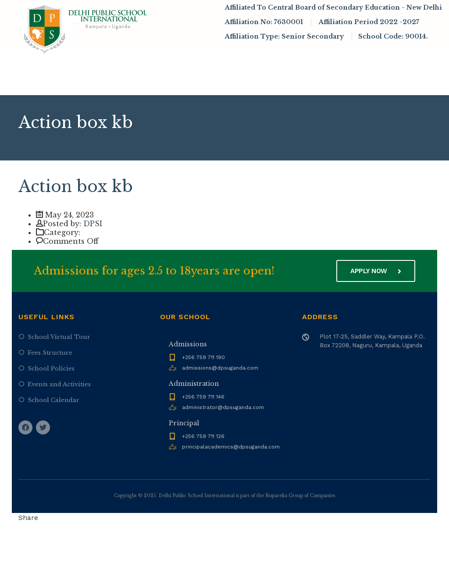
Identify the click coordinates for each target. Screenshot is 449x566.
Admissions (184, 59)
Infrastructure (368, 59)
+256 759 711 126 (203, 436)
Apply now (375, 271)
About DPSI (123, 59)
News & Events (300, 59)
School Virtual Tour (59, 337)
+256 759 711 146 (203, 397)
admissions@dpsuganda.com (220, 368)
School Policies (51, 368)
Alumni (109, 83)
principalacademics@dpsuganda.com (231, 447)
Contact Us (150, 83)
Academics (242, 59)
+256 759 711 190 (203, 357)
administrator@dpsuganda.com (223, 407)
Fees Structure (50, 352)
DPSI (92, 223)
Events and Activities (59, 384)
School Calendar (53, 400)
